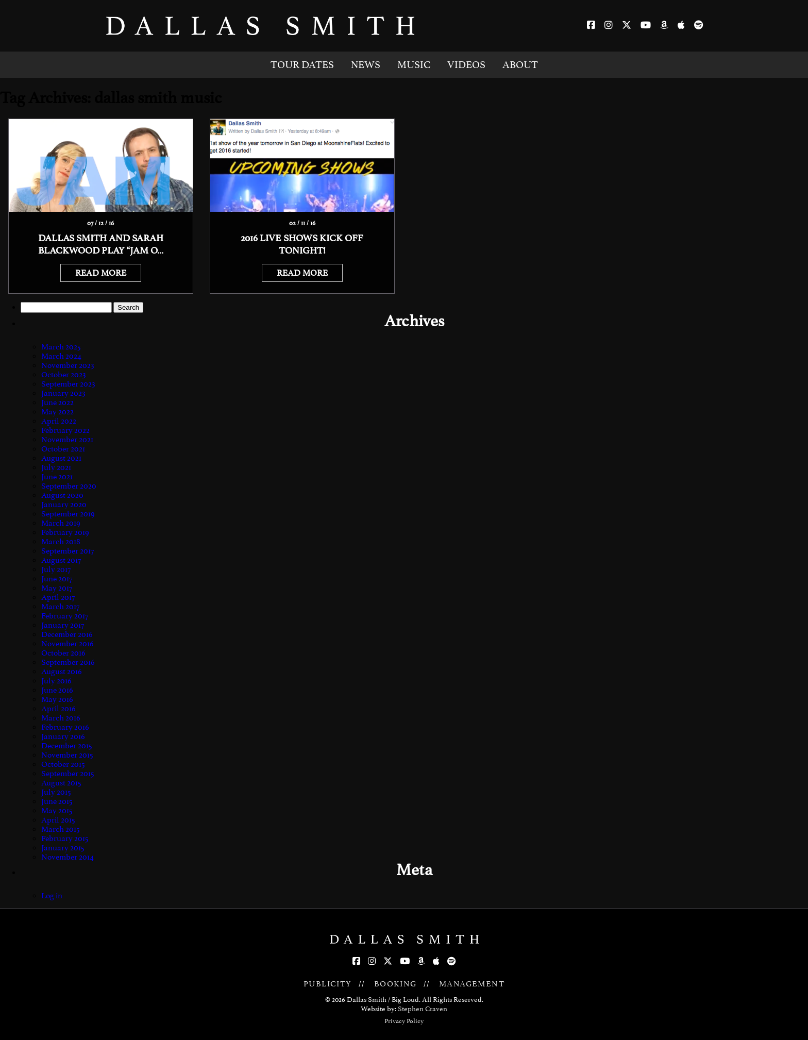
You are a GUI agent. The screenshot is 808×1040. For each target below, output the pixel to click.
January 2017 (62, 625)
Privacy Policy (404, 1021)
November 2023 (67, 365)
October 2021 (63, 449)
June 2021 (57, 476)
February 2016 (65, 727)
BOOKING (395, 983)
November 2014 (67, 857)
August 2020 (62, 495)
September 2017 (67, 551)
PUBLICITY (328, 983)
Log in (51, 895)
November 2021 (67, 439)
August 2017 (61, 560)
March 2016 (60, 718)
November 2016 (67, 643)
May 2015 (57, 810)
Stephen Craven (422, 1009)
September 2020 (68, 486)
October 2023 (63, 374)
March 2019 (60, 523)
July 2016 (56, 680)
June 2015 (57, 801)
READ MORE (100, 273)
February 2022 (65, 430)
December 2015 (66, 745)
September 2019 (68, 513)
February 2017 (64, 615)
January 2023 (63, 393)
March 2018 (60, 541)
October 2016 (63, 653)
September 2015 (67, 773)
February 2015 (65, 838)
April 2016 (58, 708)
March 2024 (61, 356)
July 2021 (56, 467)
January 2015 (63, 847)
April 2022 (58, 421)
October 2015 (63, 764)
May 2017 (56, 588)
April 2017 (58, 597)
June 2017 (56, 578)
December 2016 (67, 634)
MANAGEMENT (471, 983)
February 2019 (65, 532)
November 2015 (67, 755)
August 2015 (61, 782)
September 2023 (68, 384)
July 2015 (56, 792)
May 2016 (57, 699)
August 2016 (61, 671)
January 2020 (64, 504)
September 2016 (68, 662)
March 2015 (60, 829)
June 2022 (57, 402)
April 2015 (58, 820)
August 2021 (61, 458)
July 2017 (56, 569)
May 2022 (57, 411)
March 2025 (61, 346)
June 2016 (57, 690)
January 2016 (63, 736)
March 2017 (60, 606)
